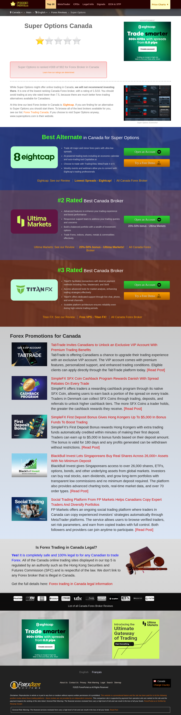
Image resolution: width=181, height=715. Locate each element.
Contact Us (73, 683)
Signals (101, 4)
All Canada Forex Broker (131, 182)
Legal (103, 683)
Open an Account (147, 152)
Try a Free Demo (147, 162)
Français (96, 672)
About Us (64, 683)
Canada (16, 12)
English (41, 12)
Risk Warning (93, 683)
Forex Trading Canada (36, 112)
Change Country (162, 685)
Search (110, 683)
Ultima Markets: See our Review (54, 249)
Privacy (83, 683)
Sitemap (117, 683)
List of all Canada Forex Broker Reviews (90, 606)
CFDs (76, 4)
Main (28, 12)
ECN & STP (114, 4)
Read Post (114, 710)
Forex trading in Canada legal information (78, 583)
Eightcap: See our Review (53, 182)
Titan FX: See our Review (59, 319)
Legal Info (88, 4)
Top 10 (50, 4)
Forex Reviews (59, 12)
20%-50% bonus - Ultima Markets (149, 225)
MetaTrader (64, 4)
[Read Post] (156, 370)
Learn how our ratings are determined (58, 72)
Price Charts (160, 4)
